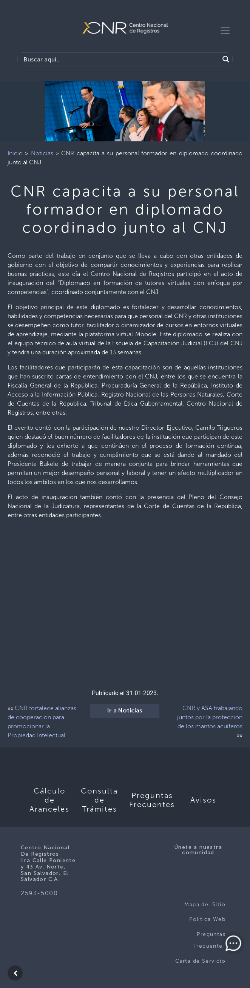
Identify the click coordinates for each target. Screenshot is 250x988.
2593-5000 (39, 893)
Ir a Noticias (124, 711)
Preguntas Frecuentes (209, 940)
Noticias (42, 153)
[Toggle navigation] (225, 30)
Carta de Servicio (200, 961)
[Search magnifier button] (225, 59)
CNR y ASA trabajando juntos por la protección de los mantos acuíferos (209, 717)
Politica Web (207, 919)
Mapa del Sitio (204, 904)
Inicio (15, 153)
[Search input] (120, 59)
